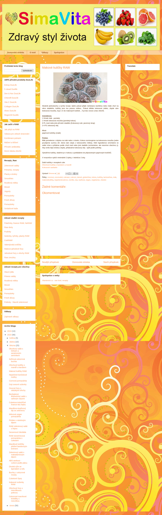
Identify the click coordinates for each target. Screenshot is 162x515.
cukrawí (66, 177)
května (12, 338)
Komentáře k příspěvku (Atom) (89, 269)
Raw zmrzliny (10, 257)
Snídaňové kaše (11, 208)
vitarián (103, 180)
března (12, 345)
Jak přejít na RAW (11, 129)
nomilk (71, 180)
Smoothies (8, 178)
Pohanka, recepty (11, 170)
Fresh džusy (9, 200)
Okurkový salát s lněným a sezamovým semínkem (16, 352)
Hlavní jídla (9, 272)
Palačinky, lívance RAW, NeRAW (18, 223)
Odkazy (44, 52)
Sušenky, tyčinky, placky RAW (16, 236)
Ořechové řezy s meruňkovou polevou (16, 490)
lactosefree (107, 177)
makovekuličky (47, 180)
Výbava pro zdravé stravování (16, 134)
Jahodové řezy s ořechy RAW (16, 253)
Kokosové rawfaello (49, 167)
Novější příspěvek (50, 262)
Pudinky (7, 232)
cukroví (73, 177)
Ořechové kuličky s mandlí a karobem (17, 366)
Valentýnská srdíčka (12, 245)
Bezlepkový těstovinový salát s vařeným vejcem (17, 396)
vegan (88, 180)
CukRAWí (8, 240)
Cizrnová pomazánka (18, 381)
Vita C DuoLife (10, 102)
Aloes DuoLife (10, 111)
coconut (51, 177)
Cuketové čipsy (15, 478)
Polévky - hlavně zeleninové (16, 302)
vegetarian (95, 180)
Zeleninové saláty (11, 166)
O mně (33, 52)
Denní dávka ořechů (12, 151)
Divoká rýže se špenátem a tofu (17, 467)
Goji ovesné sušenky (17, 384)
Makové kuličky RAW (18, 371)
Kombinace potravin (12, 138)
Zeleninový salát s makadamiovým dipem (16, 454)
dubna (12, 342)
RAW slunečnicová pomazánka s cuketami (17, 438)
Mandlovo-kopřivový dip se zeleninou (17, 409)
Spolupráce (59, 52)
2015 (9, 335)
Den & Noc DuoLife (12, 93)
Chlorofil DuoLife (11, 98)
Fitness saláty (10, 276)
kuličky (99, 177)
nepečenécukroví (61, 180)
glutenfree (87, 177)
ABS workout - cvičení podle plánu (18, 462)
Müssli (7, 187)
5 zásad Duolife (10, 89)
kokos (94, 177)
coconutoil (59, 177)
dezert (79, 177)
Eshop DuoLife (10, 85)
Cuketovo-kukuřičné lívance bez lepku (17, 403)
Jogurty (7, 191)
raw (76, 180)
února (12, 505)
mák (114, 177)
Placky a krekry (10, 174)
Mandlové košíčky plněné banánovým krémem (18, 446)
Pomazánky (9, 196)
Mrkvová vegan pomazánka (15, 415)
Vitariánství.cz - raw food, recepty (55, 280)
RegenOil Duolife (11, 115)
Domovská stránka (15, 52)
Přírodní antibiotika (12, 147)
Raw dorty (8, 227)
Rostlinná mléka (11, 183)
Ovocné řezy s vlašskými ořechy (17, 389)
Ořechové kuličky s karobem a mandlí (56, 165)
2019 (9, 331)
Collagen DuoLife (11, 106)
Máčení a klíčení (11, 142)
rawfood (81, 180)
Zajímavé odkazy (11, 317)
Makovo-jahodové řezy (13, 249)
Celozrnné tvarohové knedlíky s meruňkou (17, 498)
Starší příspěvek (111, 262)
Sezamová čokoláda (17, 432)
